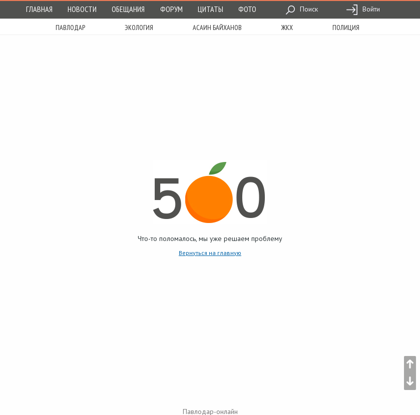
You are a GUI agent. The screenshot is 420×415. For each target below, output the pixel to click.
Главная (39, 9)
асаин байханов (217, 27)
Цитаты (210, 9)
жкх (287, 27)
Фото (247, 9)
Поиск (301, 9)
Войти (363, 9)
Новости (82, 9)
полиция (345, 27)
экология (139, 27)
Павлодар (70, 27)
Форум (171, 9)
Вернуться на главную (210, 252)
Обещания (128, 9)
